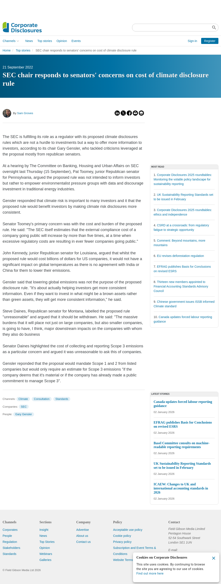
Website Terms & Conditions (132, 560)
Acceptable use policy (127, 529)
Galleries (45, 560)
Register (209, 41)
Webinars (45, 554)
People (7, 535)
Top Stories (47, 542)
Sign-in (192, 41)
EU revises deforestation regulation (180, 256)
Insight (43, 529)
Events (76, 41)
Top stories (44, 41)
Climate (23, 399)
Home (7, 50)
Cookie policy (122, 535)
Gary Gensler (23, 414)
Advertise (82, 529)
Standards (61, 399)
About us (82, 535)
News (29, 41)
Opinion (61, 41)
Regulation (10, 542)
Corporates (10, 529)
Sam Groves (25, 113)
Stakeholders (11, 548)
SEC (24, 406)
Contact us (83, 542)
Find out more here (150, 573)
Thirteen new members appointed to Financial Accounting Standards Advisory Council (181, 286)
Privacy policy (122, 542)
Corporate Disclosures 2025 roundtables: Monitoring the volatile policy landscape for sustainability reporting (183, 179)
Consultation (41, 399)
